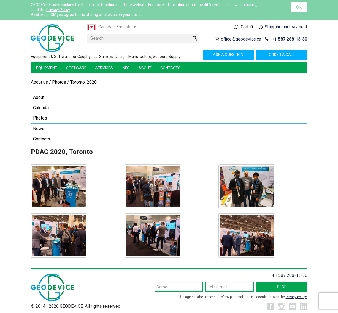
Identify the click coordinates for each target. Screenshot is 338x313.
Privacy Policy (58, 9)
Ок (299, 7)
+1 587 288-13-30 (289, 39)
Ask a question (228, 54)
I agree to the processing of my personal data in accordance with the (245, 297)
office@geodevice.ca (241, 39)
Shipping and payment (286, 27)
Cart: (247, 27)
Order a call (282, 54)
